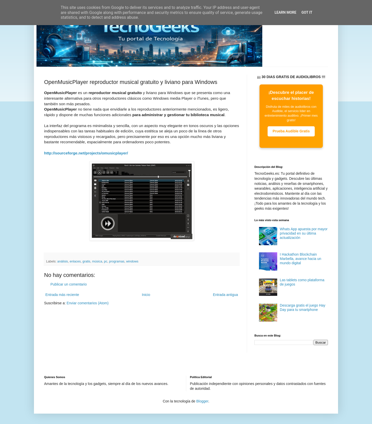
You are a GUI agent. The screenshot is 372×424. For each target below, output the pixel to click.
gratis (86, 261)
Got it (306, 12)
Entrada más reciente (62, 295)
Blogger (202, 401)
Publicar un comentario (68, 284)
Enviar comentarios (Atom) (88, 303)
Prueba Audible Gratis (291, 131)
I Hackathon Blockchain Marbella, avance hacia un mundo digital (300, 258)
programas (116, 261)
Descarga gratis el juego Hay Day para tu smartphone (302, 307)
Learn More (285, 12)
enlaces (75, 261)
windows (132, 261)
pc (105, 261)
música (97, 261)
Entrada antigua (225, 295)
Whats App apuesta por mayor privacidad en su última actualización (303, 233)
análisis (62, 261)
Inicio (146, 295)
